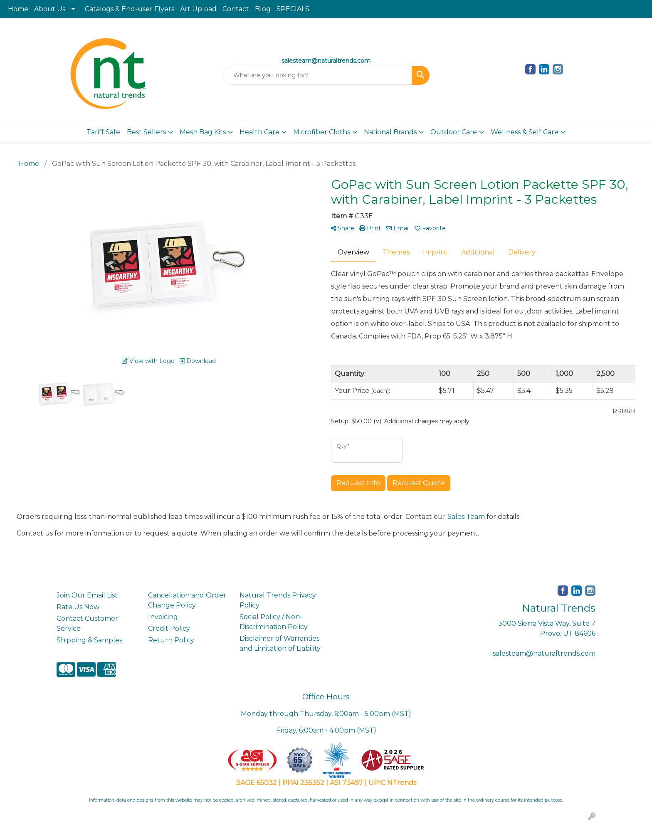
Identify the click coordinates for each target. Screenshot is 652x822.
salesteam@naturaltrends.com (544, 653)
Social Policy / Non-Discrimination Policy (274, 622)
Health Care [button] (259, 132)
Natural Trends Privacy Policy (278, 600)
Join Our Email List (87, 595)
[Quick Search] (317, 75)
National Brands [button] (390, 132)
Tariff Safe (103, 132)
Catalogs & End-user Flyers (129, 9)
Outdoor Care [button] (453, 132)
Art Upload (198, 9)
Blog (263, 9)
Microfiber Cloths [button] (321, 132)
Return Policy (171, 640)
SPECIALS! (294, 9)
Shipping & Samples (89, 640)
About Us (49, 9)
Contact (235, 9)
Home (18, 9)
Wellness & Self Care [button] (524, 132)
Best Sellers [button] (146, 132)
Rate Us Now (78, 607)
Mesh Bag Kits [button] (203, 132)
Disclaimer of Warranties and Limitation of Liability (280, 643)
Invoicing (163, 617)
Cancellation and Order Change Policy (187, 600)
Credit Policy (169, 628)
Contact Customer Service (87, 623)
